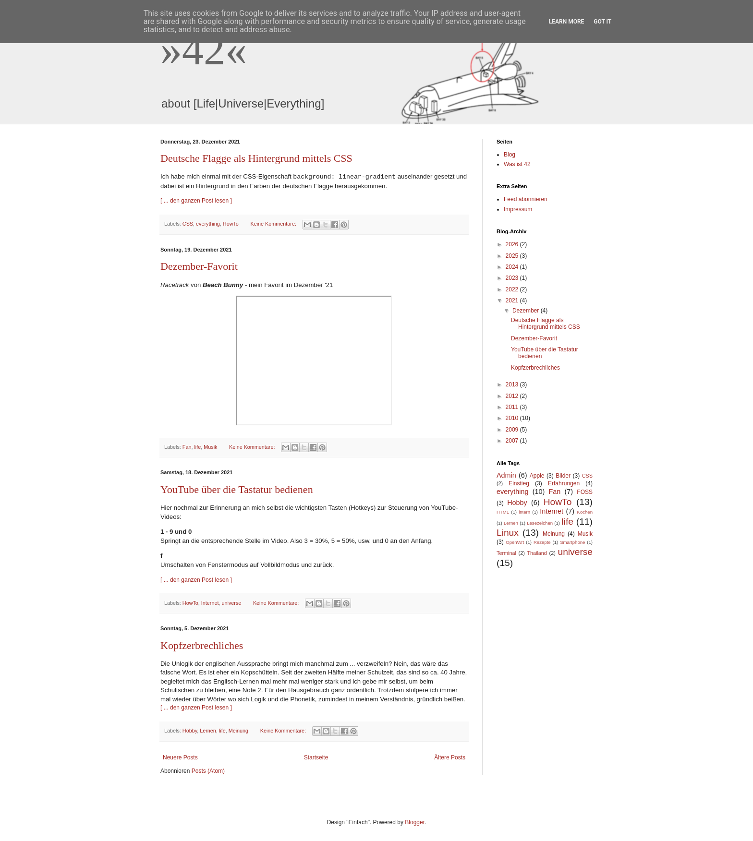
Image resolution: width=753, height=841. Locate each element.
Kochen (585, 512)
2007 (513, 440)
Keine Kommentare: (273, 224)
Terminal (506, 553)
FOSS (585, 492)
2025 (513, 255)
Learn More (566, 21)
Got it (602, 21)
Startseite (316, 757)
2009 (513, 429)
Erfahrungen (564, 483)
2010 (513, 418)
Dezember (526, 310)
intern (524, 512)
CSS (187, 224)
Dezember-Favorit (199, 266)
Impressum (518, 209)
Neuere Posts (180, 757)
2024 (513, 267)
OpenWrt (515, 542)
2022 (513, 289)
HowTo (231, 224)
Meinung (238, 730)
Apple (537, 475)
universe (231, 603)
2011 (513, 407)
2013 (513, 384)
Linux (508, 533)
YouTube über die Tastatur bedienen (236, 489)
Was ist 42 (517, 164)
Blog (509, 154)
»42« (203, 49)
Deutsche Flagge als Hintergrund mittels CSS (256, 158)
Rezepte (542, 542)
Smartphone (572, 542)
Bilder (563, 475)
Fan (187, 447)
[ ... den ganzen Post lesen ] (196, 200)
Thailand (537, 553)
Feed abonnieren (525, 199)
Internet (210, 603)
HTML (503, 512)
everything (208, 224)
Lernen (208, 730)
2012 (513, 396)
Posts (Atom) (208, 771)
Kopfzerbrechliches (201, 645)
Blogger (415, 822)
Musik (210, 447)
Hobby (189, 730)
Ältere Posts (449, 757)
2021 (513, 300)
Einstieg (519, 483)
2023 (513, 278)
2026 (513, 244)
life (197, 447)
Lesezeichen (540, 523)
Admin (506, 475)
